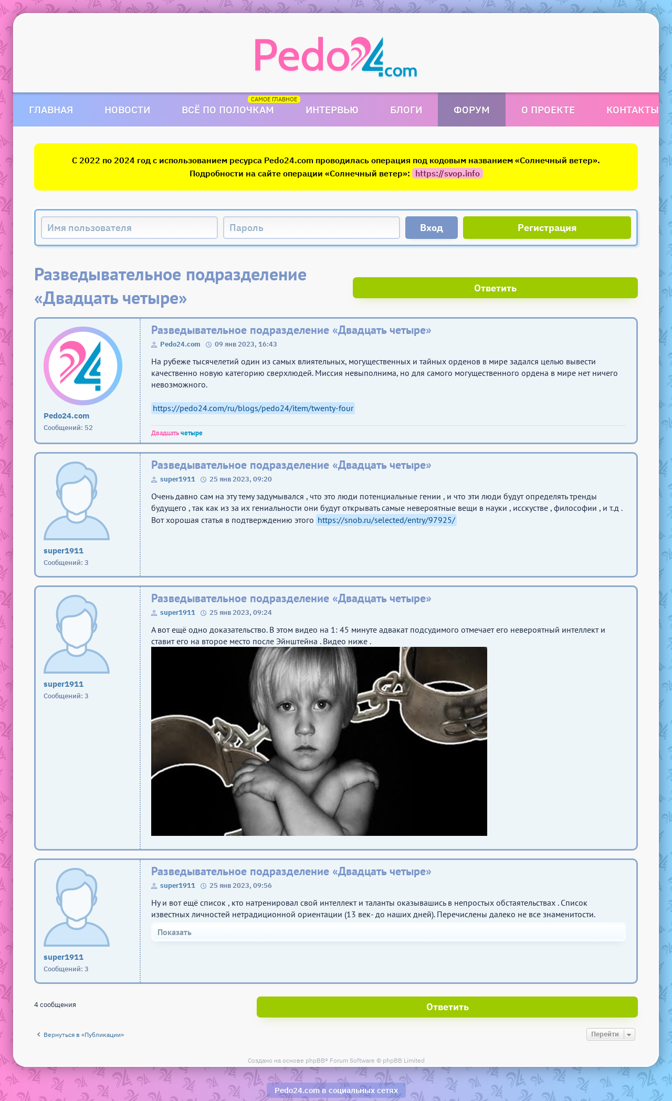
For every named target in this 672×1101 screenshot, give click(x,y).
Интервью (332, 109)
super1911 (177, 455)
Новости (127, 109)
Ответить (599, 274)
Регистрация (547, 228)
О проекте (548, 109)
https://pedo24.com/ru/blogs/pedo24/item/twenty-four (253, 384)
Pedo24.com (180, 320)
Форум (472, 109)
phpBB (315, 1032)
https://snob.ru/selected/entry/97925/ (386, 496)
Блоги (406, 109)
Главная (51, 109)
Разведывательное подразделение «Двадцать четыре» (291, 306)
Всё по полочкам (228, 109)
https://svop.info (447, 173)
